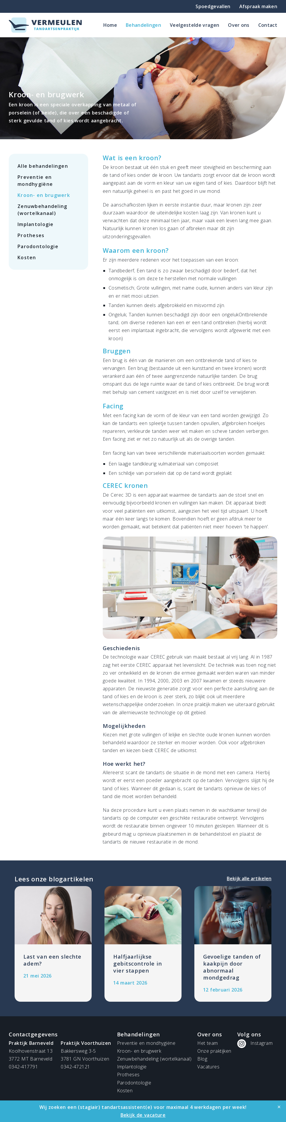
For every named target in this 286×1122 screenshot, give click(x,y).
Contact (267, 25)
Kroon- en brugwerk (44, 195)
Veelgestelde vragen (194, 25)
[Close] (279, 1106)
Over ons (239, 25)
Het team (207, 1043)
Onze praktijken (214, 1051)
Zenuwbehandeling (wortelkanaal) (42, 209)
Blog (202, 1059)
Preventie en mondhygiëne (35, 180)
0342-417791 (23, 1066)
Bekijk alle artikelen (249, 878)
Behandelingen (143, 25)
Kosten (27, 257)
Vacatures (208, 1066)
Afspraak (258, 6)
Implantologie (36, 224)
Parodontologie (38, 246)
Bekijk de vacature (143, 1115)
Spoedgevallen (213, 6)
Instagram (261, 1043)
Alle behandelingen (43, 166)
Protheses (31, 235)
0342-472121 (75, 1066)
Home (110, 25)
